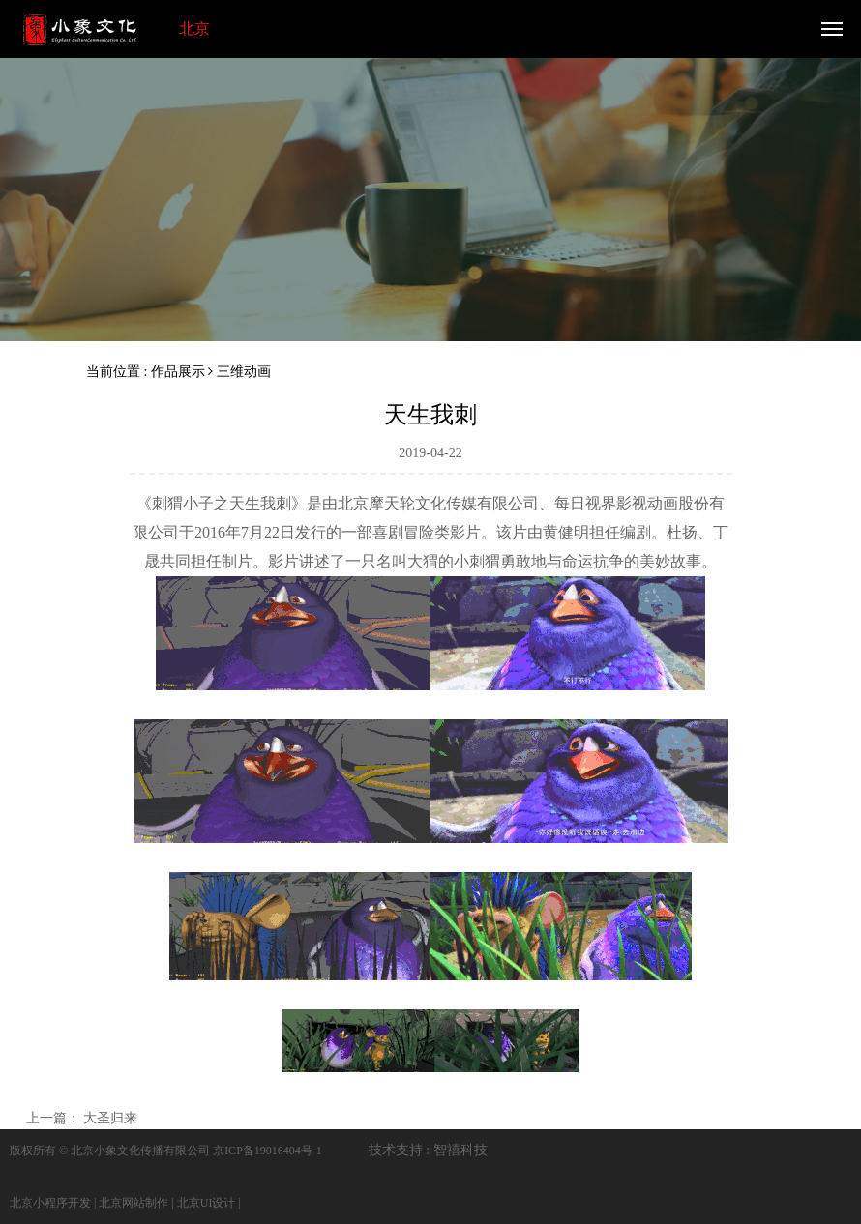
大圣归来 (110, 1118)
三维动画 (244, 371)
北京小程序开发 (50, 1202)
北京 (194, 28)
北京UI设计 (206, 1202)
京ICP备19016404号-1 (267, 1150)
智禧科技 (460, 1150)
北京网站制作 (133, 1202)
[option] (430, 195)
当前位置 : (118, 371)
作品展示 (178, 371)
